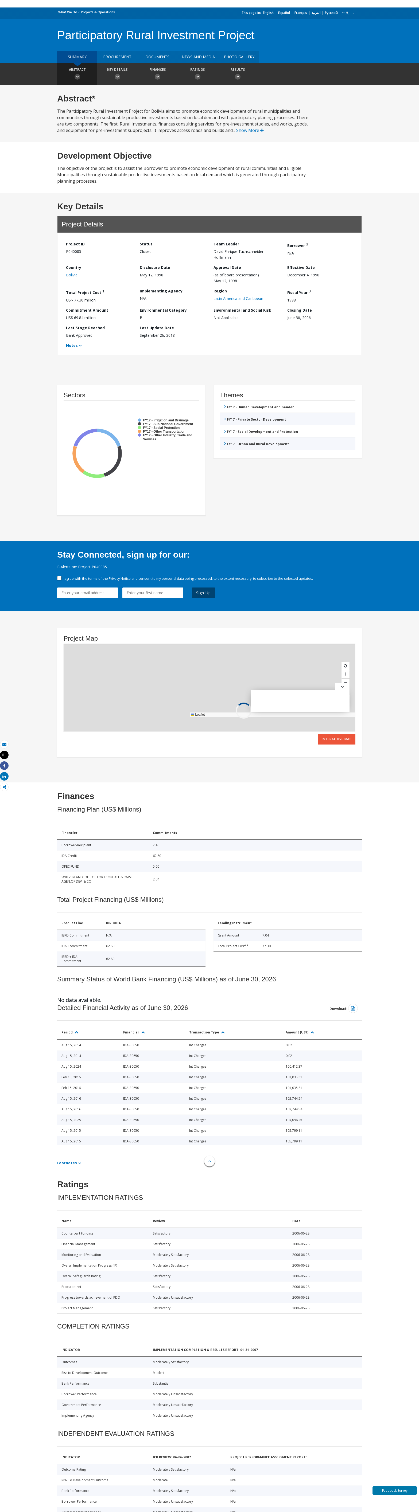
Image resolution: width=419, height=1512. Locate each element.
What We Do (67, 12)
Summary (77, 56)
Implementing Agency (161, 290)
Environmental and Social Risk (242, 310)
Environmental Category (163, 310)
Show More (250, 130)
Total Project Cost (85, 291)
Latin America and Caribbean (238, 298)
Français (300, 12)
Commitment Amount (87, 310)
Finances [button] (157, 74)
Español (284, 12)
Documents (157, 56)
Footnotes (67, 1162)
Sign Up (203, 592)
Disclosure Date (155, 267)
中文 (345, 12)
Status (146, 243)
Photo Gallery (239, 56)
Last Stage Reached (85, 327)
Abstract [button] (77, 74)
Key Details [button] (117, 74)
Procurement (117, 56)
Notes (72, 345)
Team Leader (226, 243)
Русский (331, 12)
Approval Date (227, 267)
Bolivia (71, 274)
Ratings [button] (197, 74)
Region (220, 290)
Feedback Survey (395, 1490)
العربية (316, 12)
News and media (198, 56)
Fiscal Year (299, 291)
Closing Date (299, 310)
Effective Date (301, 267)
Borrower (297, 244)
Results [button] (237, 74)
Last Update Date (157, 327)
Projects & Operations (98, 12)
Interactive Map (337, 739)
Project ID (75, 243)
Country (73, 267)
